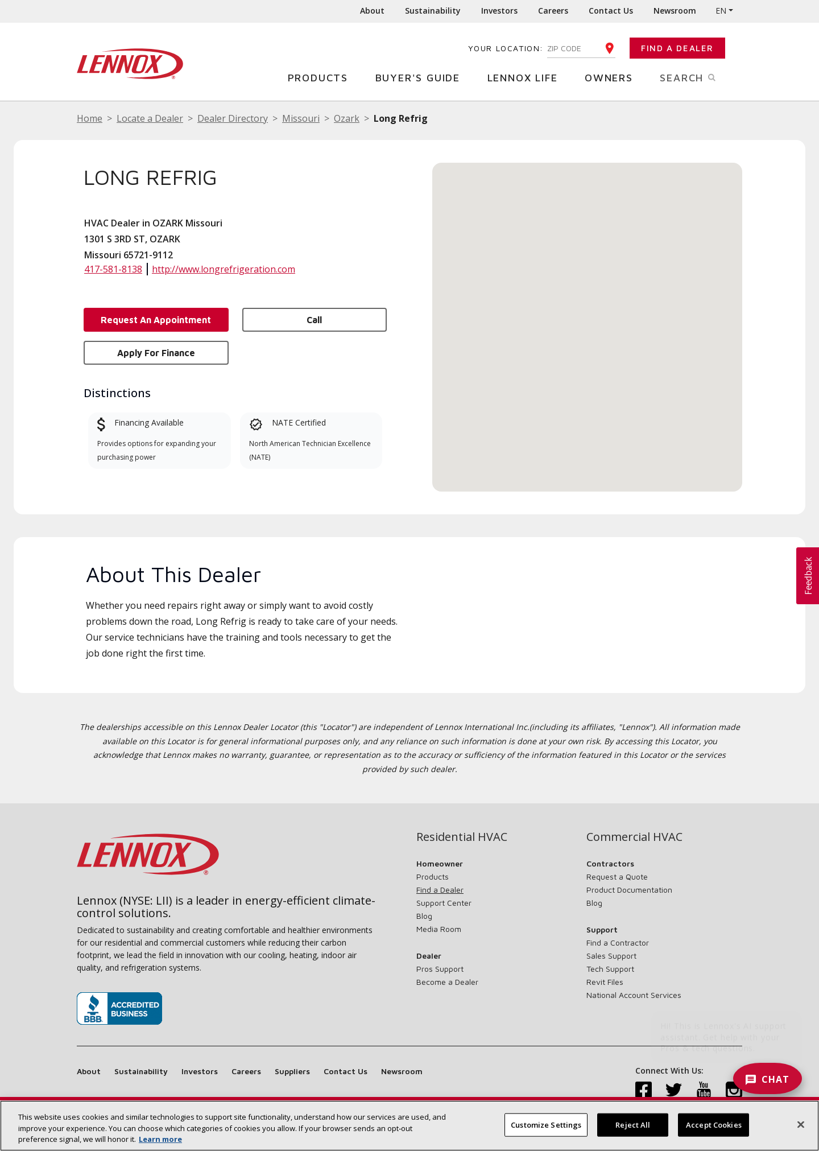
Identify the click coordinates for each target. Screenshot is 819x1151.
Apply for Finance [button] (156, 353)
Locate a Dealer (150, 118)
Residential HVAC (461, 837)
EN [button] (720, 10)
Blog (424, 916)
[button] (587, 316)
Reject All (632, 1124)
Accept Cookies (714, 1124)
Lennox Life (526, 77)
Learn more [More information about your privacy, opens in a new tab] (160, 1139)
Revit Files (604, 982)
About (372, 10)
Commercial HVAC (634, 837)
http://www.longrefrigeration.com (223, 269)
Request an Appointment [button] (156, 320)
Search (701, 77)
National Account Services (633, 995)
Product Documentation (629, 889)
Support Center (443, 902)
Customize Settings (546, 1124)
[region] (409, 1125)
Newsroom (674, 10)
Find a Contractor (617, 942)
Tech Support (610, 968)
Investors (499, 10)
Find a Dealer (677, 48)
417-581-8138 (113, 269)
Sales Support (611, 955)
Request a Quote (617, 876)
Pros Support (440, 968)
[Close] (800, 1124)
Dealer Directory (232, 118)
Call (314, 320)
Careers (553, 10)
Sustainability (433, 10)
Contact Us (611, 10)
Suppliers (292, 1071)
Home (89, 118)
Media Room (438, 929)
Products (322, 77)
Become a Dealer (447, 982)
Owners (613, 77)
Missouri (301, 118)
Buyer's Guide (422, 77)
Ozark (346, 118)
